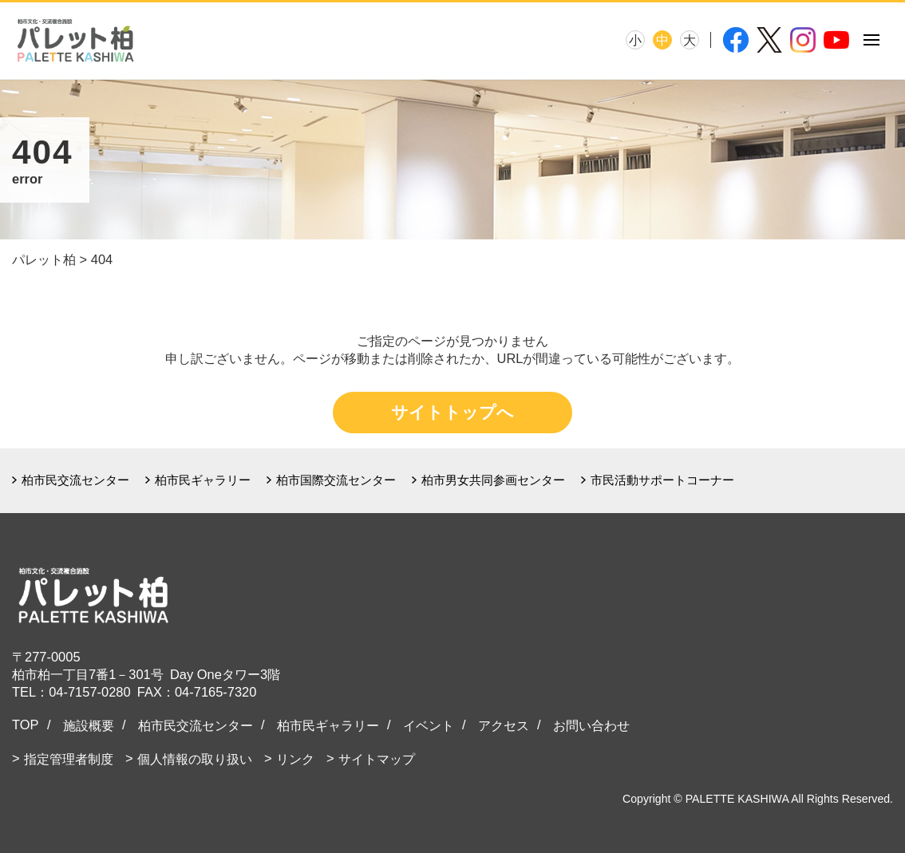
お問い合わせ (591, 725)
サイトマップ (376, 759)
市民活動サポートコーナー (662, 480)
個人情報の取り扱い (194, 759)
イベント (428, 725)
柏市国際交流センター (336, 480)
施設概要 (88, 725)
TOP (25, 724)
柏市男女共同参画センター (493, 480)
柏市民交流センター (75, 480)
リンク (295, 759)
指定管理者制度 (68, 759)
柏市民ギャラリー (203, 480)
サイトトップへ (452, 412)
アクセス (503, 725)
